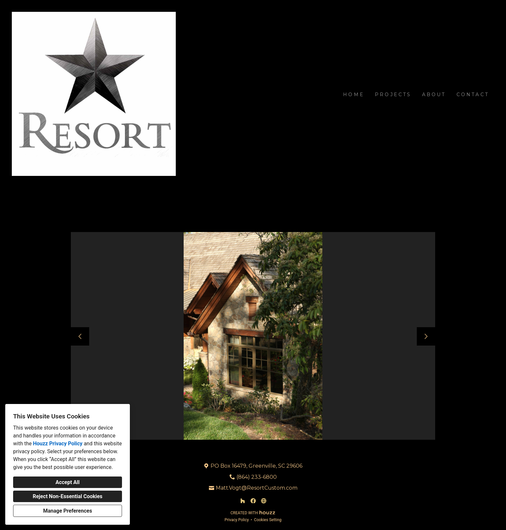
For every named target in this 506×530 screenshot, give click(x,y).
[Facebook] (253, 501)
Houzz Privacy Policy (57, 443)
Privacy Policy (237, 520)
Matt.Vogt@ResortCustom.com (256, 488)
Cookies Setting (268, 520)
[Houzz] (242, 501)
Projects (393, 94)
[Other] (263, 501)
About (434, 94)
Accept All (67, 482)
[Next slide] (426, 336)
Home (353, 94)
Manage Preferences (67, 511)
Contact (472, 94)
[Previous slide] (80, 336)
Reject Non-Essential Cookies (68, 496)
